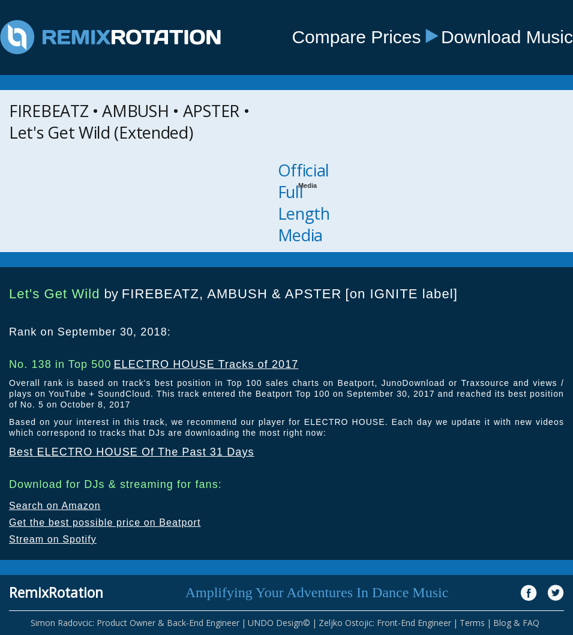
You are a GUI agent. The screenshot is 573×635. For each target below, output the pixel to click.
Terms (472, 622)
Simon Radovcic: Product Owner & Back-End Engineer (135, 622)
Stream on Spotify (53, 539)
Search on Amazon (55, 506)
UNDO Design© (279, 622)
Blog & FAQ (516, 622)
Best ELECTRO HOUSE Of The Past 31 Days (131, 452)
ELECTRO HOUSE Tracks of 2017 (205, 364)
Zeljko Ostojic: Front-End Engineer (385, 622)
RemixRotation (56, 592)
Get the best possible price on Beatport (105, 522)
